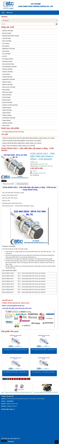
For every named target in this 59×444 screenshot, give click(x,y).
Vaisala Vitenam (6, 120)
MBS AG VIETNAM (7, 84)
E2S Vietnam (5, 46)
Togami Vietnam (6, 112)
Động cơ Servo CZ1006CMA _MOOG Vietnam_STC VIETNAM (18, 145)
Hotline (34, 171)
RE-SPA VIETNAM (7, 102)
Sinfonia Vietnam (6, 107)
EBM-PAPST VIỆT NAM (8, 48)
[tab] (8, 183)
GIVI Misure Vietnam (7, 59)
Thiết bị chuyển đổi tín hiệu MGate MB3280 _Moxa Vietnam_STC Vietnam (21, 140)
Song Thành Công (16, 203)
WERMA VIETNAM (7, 123)
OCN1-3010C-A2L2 (12, 195)
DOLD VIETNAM (6, 41)
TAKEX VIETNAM (7, 110)
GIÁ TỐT (4, 56)
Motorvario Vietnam (7, 92)
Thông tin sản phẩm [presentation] (8, 184)
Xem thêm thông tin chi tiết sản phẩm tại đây (15, 249)
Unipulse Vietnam (7, 115)
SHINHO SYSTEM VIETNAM (10, 105)
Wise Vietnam (6, 125)
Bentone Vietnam (6, 33)
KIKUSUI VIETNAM (7, 71)
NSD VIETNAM (6, 97)
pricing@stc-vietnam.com (39, 173)
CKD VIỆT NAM (6, 38)
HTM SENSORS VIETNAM (9, 66)
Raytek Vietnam (6, 100)
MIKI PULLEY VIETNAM (8, 87)
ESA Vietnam (5, 51)
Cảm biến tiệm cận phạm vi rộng (14, 192)
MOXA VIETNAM (6, 94)
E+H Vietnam (5, 43)
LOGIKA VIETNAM (7, 77)
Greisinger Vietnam (7, 61)
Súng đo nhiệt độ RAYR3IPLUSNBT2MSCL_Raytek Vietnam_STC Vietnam (21, 143)
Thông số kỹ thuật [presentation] (22, 184)
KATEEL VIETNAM (7, 69)
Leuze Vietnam (6, 74)
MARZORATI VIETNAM (8, 79)
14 (25, 379)
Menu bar (9, 12)
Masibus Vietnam (6, 82)
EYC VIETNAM (6, 53)
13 (22, 379)
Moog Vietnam (6, 89)
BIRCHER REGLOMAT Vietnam (10, 35)
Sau (29, 379)
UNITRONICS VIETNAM (8, 118)
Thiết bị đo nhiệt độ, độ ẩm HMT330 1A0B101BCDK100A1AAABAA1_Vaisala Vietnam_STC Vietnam (28, 138)
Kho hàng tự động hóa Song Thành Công (13, 131)
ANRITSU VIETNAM (7, 30)
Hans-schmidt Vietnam (8, 64)
